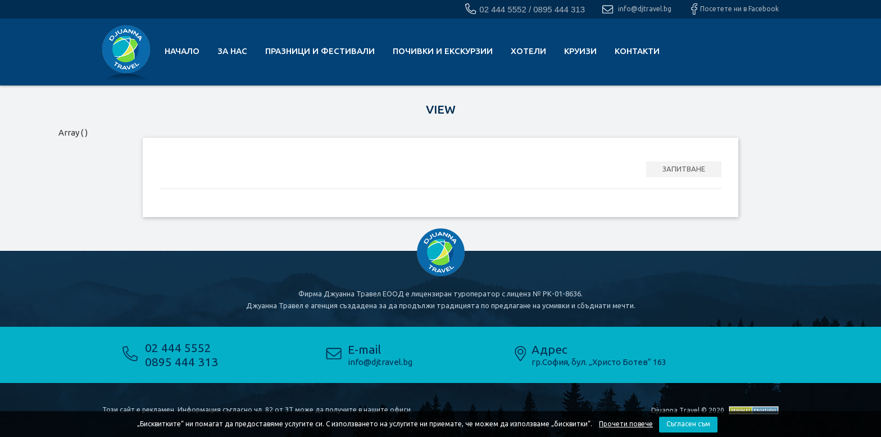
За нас (232, 51)
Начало (182, 51)
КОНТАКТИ (637, 51)
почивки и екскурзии (443, 51)
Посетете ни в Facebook (739, 8)
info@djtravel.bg (644, 8)
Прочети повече (626, 423)
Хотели (528, 51)
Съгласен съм (688, 423)
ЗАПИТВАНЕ (683, 169)
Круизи (580, 51)
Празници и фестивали (320, 51)
